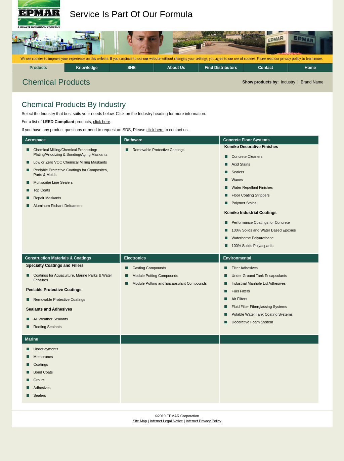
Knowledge (86, 67)
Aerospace (35, 140)
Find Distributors (221, 67)
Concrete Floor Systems (246, 140)
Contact (265, 67)
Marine (31, 339)
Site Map (140, 421)
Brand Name (312, 82)
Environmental (237, 258)
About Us (176, 67)
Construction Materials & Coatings (58, 258)
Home (310, 67)
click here (101, 121)
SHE (131, 67)
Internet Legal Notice (166, 421)
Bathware (133, 140)
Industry (288, 82)
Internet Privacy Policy (203, 421)
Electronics (135, 258)
